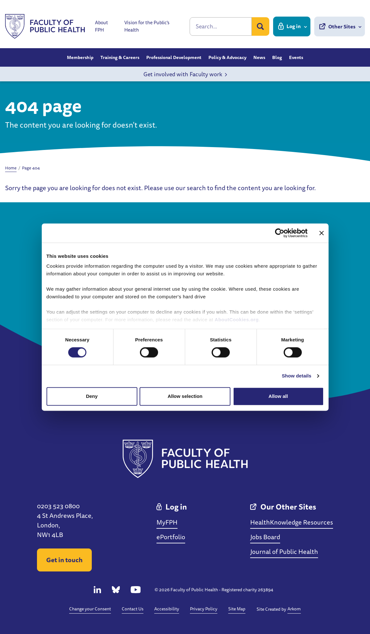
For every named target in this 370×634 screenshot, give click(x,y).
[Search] (221, 26)
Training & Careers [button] (119, 57)
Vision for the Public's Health (147, 26)
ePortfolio (170, 537)
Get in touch (64, 560)
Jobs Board (265, 537)
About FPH (101, 26)
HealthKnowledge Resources (291, 522)
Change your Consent (90, 608)
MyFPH (167, 522)
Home (11, 168)
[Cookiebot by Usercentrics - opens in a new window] (280, 233)
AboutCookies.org (237, 319)
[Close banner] (321, 233)
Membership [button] (80, 57)
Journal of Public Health (284, 551)
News (259, 57)
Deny (92, 396)
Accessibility (166, 608)
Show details (296, 376)
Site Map (236, 608)
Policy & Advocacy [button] (227, 57)
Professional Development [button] (173, 57)
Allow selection (185, 396)
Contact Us (132, 608)
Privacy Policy (203, 608)
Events (296, 57)
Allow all (278, 396)
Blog (277, 57)
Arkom (294, 608)
